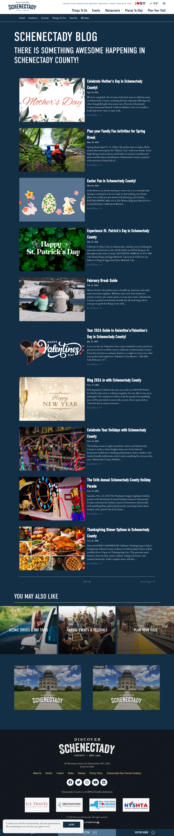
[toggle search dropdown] (164, 3)
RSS (87, 581)
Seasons (45, 17)
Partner (49, 773)
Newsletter (82, 4)
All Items (85, 17)
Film (119, 3)
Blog (124, 3)
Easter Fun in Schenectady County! (111, 181)
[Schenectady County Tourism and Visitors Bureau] (22, 6)
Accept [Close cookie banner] (71, 824)
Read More (94, 115)
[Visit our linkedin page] (103, 782)
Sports (112, 3)
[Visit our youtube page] (95, 782)
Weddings (104, 3)
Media (71, 773)
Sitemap (81, 773)
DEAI (129, 3)
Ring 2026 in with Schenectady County (114, 380)
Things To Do (79, 10)
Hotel (22, 17)
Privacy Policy (96, 773)
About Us (37, 773)
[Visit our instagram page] (87, 782)
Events (96, 10)
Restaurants (112, 10)
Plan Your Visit (157, 10)
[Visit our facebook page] (70, 782)
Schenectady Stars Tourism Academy (124, 773)
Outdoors (33, 17)
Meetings (93, 3)
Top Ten (73, 17)
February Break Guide (102, 280)
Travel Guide (69, 4)
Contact (60, 773)
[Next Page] (147, 581)
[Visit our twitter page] (78, 782)
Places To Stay (134, 10)
